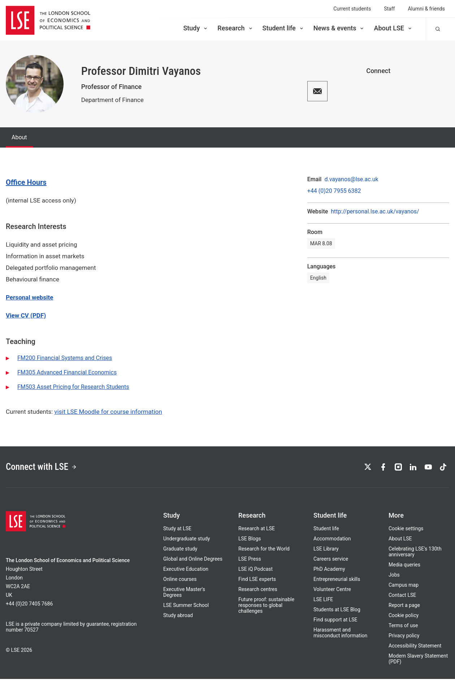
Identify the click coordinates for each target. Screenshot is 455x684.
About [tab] (19, 137)
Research (235, 28)
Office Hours (26, 182)
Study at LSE (177, 533)
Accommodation (332, 544)
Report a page (404, 610)
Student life (283, 28)
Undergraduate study (186, 544)
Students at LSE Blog (336, 614)
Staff (389, 9)
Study (195, 28)
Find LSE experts (257, 584)
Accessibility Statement (415, 651)
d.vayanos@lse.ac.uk (351, 179)
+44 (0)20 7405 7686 (29, 609)
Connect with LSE (50, 469)
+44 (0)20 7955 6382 (334, 191)
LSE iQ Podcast (255, 574)
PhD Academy (329, 574)
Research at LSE (256, 533)
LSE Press (249, 564)
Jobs (394, 580)
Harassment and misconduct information (340, 637)
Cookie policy (404, 620)
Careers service (330, 564)
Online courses (179, 584)
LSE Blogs (249, 544)
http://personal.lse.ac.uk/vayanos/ (375, 211)
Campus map (404, 590)
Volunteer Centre (332, 594)
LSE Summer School (186, 610)
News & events (339, 28)
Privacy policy (404, 640)
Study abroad (178, 620)
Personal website (29, 297)
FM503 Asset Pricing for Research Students (73, 386)
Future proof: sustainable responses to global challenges (266, 610)
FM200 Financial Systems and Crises (64, 357)
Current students (352, 9)
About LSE (393, 28)
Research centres (257, 594)
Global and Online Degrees (192, 564)
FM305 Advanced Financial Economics (67, 372)
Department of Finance (112, 99)
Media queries (404, 570)
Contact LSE (402, 600)
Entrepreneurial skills (336, 584)
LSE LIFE (323, 604)
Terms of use (403, 630)
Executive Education (185, 574)
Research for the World (264, 554)
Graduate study (180, 554)
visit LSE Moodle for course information (108, 411)
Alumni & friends (426, 9)
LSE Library (326, 554)
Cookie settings (406, 533)
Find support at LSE (335, 625)
